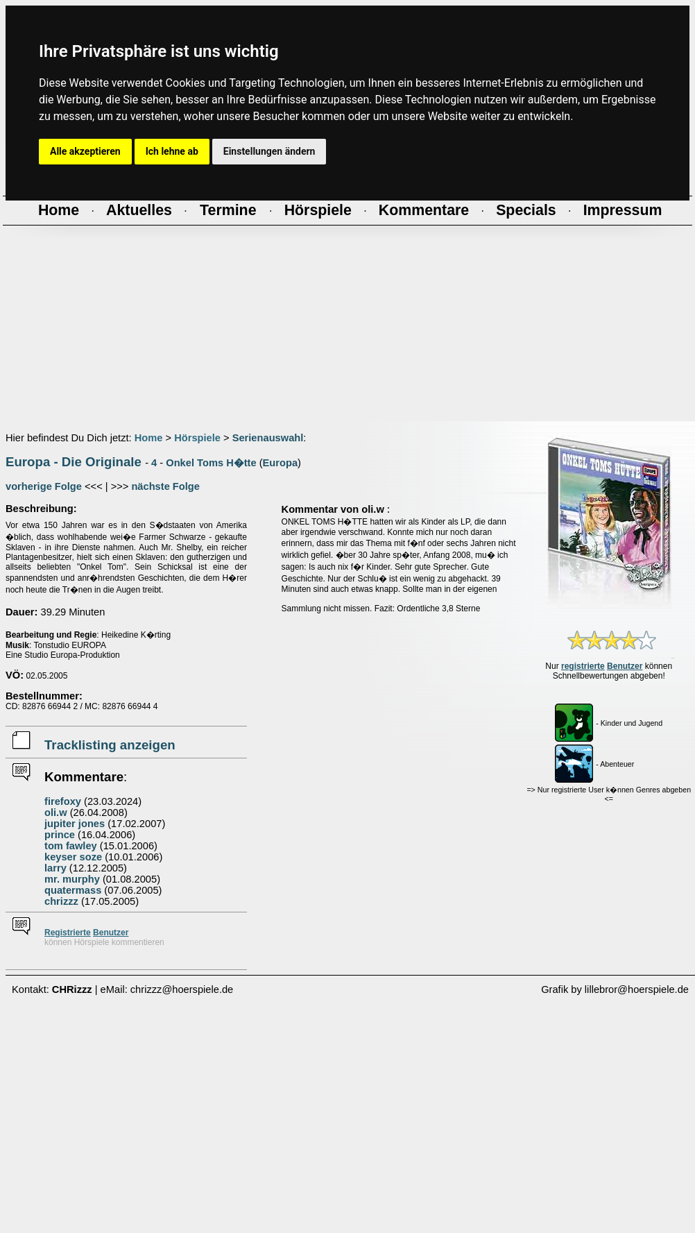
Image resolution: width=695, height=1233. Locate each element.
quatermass (72, 890)
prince (59, 834)
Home (149, 437)
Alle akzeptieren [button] (85, 151)
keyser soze (73, 856)
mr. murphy (72, 879)
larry (55, 868)
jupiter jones (74, 823)
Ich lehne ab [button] (172, 151)
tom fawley (70, 845)
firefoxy (62, 801)
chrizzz (61, 901)
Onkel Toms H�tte (211, 462)
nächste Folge (165, 486)
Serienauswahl (268, 437)
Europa (280, 462)
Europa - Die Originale (73, 461)
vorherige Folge (44, 486)
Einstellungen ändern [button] (269, 151)
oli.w (55, 812)
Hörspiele (197, 437)
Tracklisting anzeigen (109, 745)
